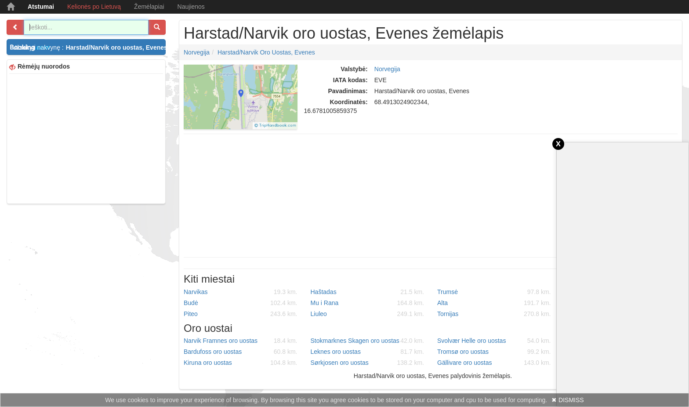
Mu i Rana (367, 302)
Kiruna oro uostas (240, 362)
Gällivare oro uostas (494, 362)
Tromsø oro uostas (494, 351)
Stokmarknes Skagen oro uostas (367, 340)
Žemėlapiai (149, 6)
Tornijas (494, 313)
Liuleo (367, 313)
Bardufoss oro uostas (240, 351)
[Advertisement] (86, 137)
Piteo (240, 313)
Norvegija (197, 52)
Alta (494, 302)
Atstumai (41, 6)
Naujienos (191, 6)
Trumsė (494, 291)
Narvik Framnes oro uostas (240, 340)
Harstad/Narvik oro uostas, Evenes (266, 52)
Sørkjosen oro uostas (367, 362)
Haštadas (367, 291)
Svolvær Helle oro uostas (494, 340)
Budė (240, 302)
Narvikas (240, 291)
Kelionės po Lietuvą (94, 6)
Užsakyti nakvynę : (89, 47)
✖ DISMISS (567, 399)
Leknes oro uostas (367, 351)
